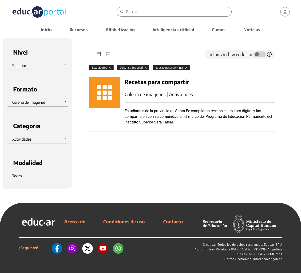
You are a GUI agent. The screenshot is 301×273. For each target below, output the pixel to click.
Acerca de (74, 221)
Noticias (251, 29)
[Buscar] (178, 11)
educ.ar (211, 244)
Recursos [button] (79, 29)
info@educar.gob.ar (267, 259)
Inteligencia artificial (173, 29)
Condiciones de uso (124, 221)
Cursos (219, 29)
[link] (285, 11)
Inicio (46, 29)
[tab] (98, 54)
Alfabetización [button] (120, 29)
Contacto (173, 221)
